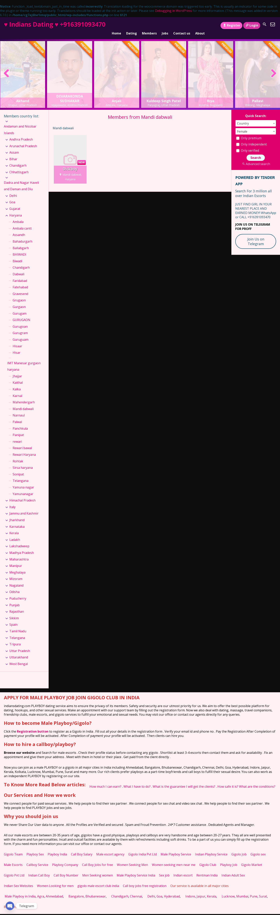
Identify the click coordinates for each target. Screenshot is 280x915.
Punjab (14, 600)
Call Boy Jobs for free (97, 859)
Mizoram (15, 574)
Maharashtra (19, 554)
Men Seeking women (97, 870)
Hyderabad (172, 891)
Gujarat (14, 203)
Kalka (17, 384)
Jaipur (201, 891)
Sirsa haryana (23, 462)
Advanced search (255, 159)
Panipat (18, 430)
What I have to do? (136, 781)
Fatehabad (20, 282)
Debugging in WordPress (173, 11)
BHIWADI (19, 249)
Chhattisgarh (19, 167)
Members (149, 25)
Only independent (251, 139)
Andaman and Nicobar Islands (20, 124)
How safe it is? (227, 781)
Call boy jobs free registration (144, 880)
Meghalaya (17, 567)
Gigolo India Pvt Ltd (142, 849)
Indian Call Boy (39, 870)
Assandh (19, 230)
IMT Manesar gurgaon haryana (24, 361)
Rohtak (18, 456)
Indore (190, 891)
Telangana (20, 475)
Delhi (13, 190)
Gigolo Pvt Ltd (14, 870)
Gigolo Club (207, 859)
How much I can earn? (105, 781)
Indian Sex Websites (18, 880)
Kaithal (18, 377)
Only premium (249, 133)
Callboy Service (37, 859)
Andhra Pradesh (21, 134)
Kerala (14, 528)
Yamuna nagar (23, 482)
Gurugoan (20, 321)
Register (231, 25)
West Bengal (18, 658)
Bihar (13, 154)
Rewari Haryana (24, 449)
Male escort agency (110, 849)
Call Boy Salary (81, 849)
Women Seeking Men (132, 859)
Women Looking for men (55, 880)
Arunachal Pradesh (23, 141)
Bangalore (76, 891)
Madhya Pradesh (21, 547)
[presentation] (6, 68)
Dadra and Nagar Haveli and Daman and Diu (21, 180)
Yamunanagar (23, 489)
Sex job (164, 870)
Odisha (14, 587)
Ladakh (14, 534)
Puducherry (17, 593)
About (200, 25)
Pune (253, 891)
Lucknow (228, 891)
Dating (131, 25)
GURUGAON (21, 315)
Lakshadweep (19, 541)
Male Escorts (13, 859)
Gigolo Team (13, 849)
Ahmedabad (54, 891)
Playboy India (57, 849)
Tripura (15, 639)
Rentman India (207, 870)
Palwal (17, 416)
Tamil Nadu (17, 626)
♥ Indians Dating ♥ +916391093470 (54, 24)
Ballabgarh (21, 243)
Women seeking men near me (173, 859)
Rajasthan (16, 606)
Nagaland (16, 580)
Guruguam (20, 334)
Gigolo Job (239, 849)
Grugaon (19, 295)
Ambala (18, 217)
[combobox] (255, 118)
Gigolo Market (251, 859)
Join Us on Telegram (255, 236)
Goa (12, 197)
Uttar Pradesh (19, 645)
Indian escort (182, 870)
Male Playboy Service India (136, 870)
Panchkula (20, 423)
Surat (263, 891)
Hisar (16, 347)
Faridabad (20, 275)
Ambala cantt (22, 223)
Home (116, 25)
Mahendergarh (24, 397)
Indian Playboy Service (211, 849)
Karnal (17, 390)
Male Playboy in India (20, 891)
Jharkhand (16, 515)
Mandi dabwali (23, 403)
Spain (13, 619)
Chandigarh (17, 160)
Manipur (15, 561)
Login (251, 25)
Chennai (136, 891)
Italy (12, 502)
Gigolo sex (258, 849)
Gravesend (20, 288)
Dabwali (18, 269)
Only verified (247, 145)
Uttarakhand (18, 652)
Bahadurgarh (22, 236)
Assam (14, 147)
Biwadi (17, 256)
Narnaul (19, 410)
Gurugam (19, 308)
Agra (40, 891)
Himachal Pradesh (22, 495)
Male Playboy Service (176, 849)
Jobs (165, 25)
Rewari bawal (22, 443)
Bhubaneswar (95, 891)
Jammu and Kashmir (23, 508)
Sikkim (14, 613)
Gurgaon (19, 301)
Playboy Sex (35, 849)
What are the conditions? (257, 781)
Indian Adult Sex (233, 870)
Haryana (15, 210)
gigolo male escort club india (98, 880)
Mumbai (242, 891)
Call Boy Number (66, 870)
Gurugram (20, 328)
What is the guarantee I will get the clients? (184, 781)
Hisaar (17, 341)
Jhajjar (17, 371)
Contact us (181, 25)
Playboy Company (65, 859)
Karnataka (16, 521)
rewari (17, 436)
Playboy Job (228, 859)
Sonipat (18, 469)
